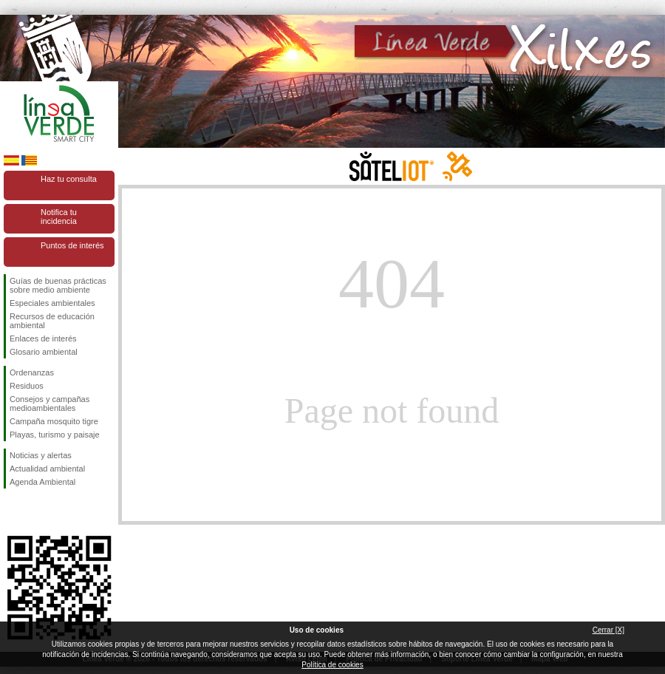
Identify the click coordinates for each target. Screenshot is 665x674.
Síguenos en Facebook (12, 512)
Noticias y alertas (41, 455)
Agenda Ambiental (42, 481)
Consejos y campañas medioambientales (49, 403)
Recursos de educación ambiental (52, 321)
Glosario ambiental (44, 351)
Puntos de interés (72, 245)
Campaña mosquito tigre (54, 421)
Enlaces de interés (43, 338)
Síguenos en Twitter (37, 512)
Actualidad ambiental (47, 468)
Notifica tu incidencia (59, 216)
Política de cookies (332, 665)
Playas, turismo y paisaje (55, 434)
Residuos (27, 385)
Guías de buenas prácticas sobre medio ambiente (58, 285)
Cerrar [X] (608, 630)
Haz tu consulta (69, 178)
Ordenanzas (32, 372)
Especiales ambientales (52, 303)
